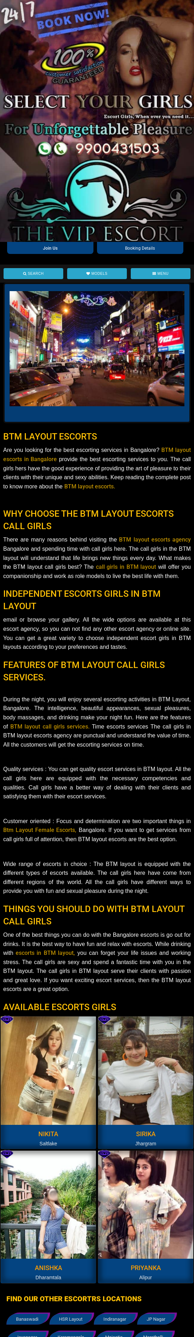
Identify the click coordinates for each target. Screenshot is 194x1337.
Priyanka (146, 1267)
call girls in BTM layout (126, 566)
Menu (160, 274)
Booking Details (140, 248)
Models (96, 274)
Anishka (48, 1267)
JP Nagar (156, 1319)
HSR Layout (70, 1319)
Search (33, 274)
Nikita (48, 1134)
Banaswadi (27, 1319)
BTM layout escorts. (89, 486)
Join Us (50, 248)
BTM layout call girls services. (51, 726)
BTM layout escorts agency (155, 539)
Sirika (146, 1134)
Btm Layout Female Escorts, (39, 830)
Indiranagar (114, 1319)
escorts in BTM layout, (44, 953)
